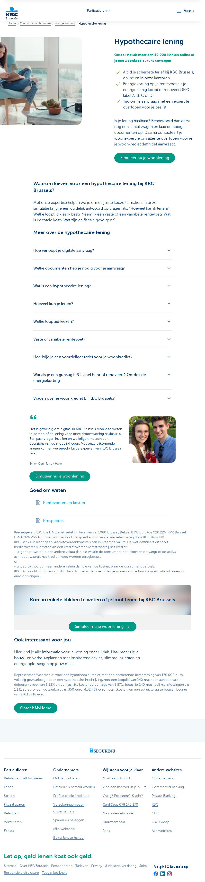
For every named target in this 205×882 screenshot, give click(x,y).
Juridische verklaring (120, 866)
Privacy (96, 866)
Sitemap (10, 866)
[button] (185, 11)
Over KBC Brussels (33, 866)
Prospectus (53, 521)
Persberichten (61, 866)
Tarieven (81, 866)
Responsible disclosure (21, 872)
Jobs (143, 866)
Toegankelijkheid (54, 872)
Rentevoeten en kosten (64, 503)
